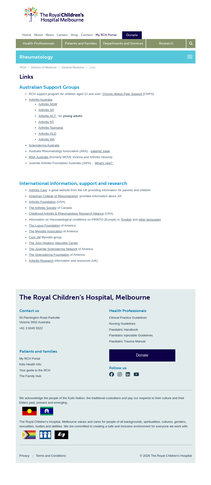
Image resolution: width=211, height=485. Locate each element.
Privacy (24, 455)
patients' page (100, 151)
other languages (149, 219)
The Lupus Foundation (44, 225)
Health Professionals (38, 43)
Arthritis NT (46, 122)
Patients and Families (81, 43)
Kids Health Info (30, 364)
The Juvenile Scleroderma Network (53, 249)
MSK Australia (39, 157)
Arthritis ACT (48, 116)
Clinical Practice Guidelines (128, 317)
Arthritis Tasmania (51, 127)
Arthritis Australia (40, 99)
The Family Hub (30, 376)
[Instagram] (122, 374)
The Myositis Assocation (45, 231)
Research (166, 43)
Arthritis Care (38, 190)
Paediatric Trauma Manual (127, 341)
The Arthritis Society (43, 208)
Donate (142, 355)
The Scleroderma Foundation (49, 254)
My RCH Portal (29, 358)
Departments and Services (123, 43)
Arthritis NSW (48, 104)
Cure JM (35, 237)
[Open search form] (190, 43)
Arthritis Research (41, 260)
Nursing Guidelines (122, 323)
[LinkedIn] (130, 374)
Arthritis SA (46, 110)
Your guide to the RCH (35, 370)
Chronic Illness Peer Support (123, 94)
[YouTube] (138, 374)
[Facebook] (113, 374)
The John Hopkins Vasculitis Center (53, 243)
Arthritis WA (47, 139)
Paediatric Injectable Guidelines (131, 335)
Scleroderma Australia (44, 145)
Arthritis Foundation (42, 202)
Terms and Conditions (51, 455)
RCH (23, 67)
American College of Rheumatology (53, 196)
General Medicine (73, 67)
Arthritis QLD (47, 133)
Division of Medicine (44, 67)
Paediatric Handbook (123, 329)
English (126, 219)
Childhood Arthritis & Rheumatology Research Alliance (66, 213)
